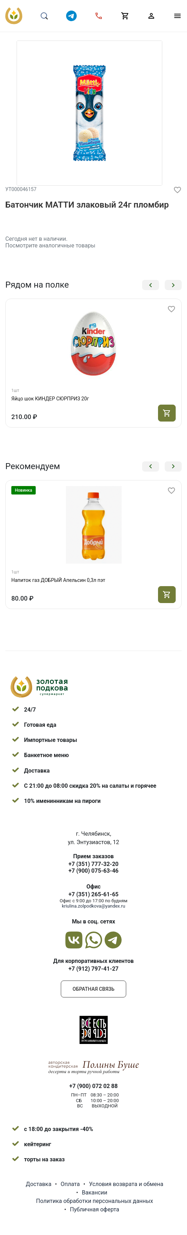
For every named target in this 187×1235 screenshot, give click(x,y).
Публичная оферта (94, 1209)
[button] (150, 285)
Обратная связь (93, 989)
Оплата (70, 1184)
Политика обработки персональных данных (94, 1201)
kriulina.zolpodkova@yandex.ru (93, 906)
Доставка (38, 1184)
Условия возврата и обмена (126, 1184)
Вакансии (94, 1192)
